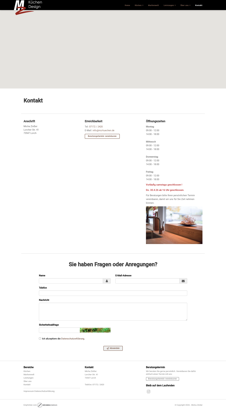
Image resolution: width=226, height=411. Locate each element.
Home (127, 5)
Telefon (43, 287)
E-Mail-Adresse (123, 275)
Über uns (28, 381)
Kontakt (27, 384)
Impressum (29, 391)
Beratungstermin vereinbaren (102, 136)
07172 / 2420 (96, 126)
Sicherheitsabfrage (49, 324)
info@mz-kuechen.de (103, 130)
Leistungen (28, 378)
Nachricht (44, 300)
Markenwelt (29, 374)
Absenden (113, 348)
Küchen (27, 371)
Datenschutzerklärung (72, 338)
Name (42, 275)
